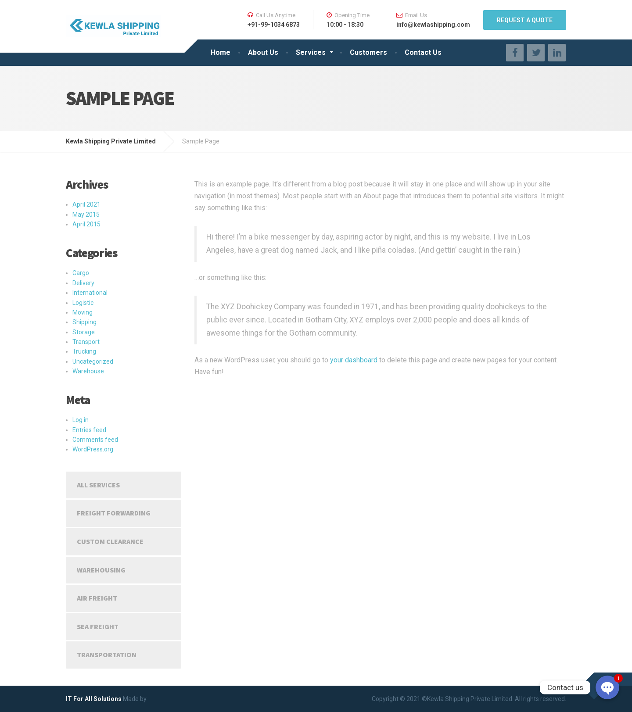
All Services (98, 484)
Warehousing (101, 569)
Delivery (83, 282)
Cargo (80, 272)
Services (311, 52)
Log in (80, 419)
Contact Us (423, 52)
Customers (368, 52)
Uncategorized (92, 361)
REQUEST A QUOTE (525, 20)
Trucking (84, 351)
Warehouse (88, 371)
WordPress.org (92, 449)
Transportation (106, 654)
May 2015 (86, 214)
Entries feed (89, 429)
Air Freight (97, 598)
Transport (86, 341)
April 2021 (86, 204)
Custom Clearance (110, 541)
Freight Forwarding (114, 512)
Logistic (82, 302)
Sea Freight (97, 626)
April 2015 (86, 224)
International (90, 292)
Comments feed (95, 439)
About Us (263, 52)
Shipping (84, 322)
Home (220, 52)
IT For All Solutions (94, 698)
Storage (83, 332)
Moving (82, 312)
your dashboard (353, 360)
